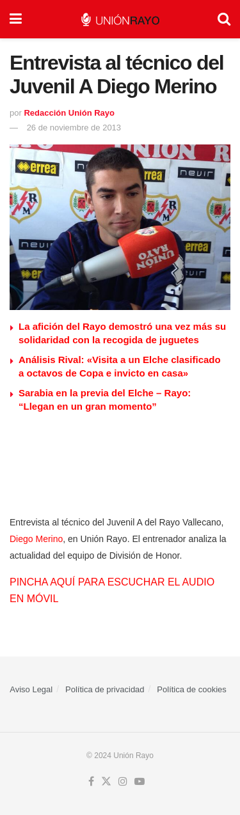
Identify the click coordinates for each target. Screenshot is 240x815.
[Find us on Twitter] (106, 782)
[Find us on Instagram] (122, 782)
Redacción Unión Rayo (69, 113)
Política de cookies (191, 689)
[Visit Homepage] (120, 19)
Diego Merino (36, 539)
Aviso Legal (31, 689)
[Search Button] (224, 19)
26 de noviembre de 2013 (74, 127)
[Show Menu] (16, 19)
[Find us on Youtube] (139, 782)
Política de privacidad (105, 689)
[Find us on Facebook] (91, 782)
